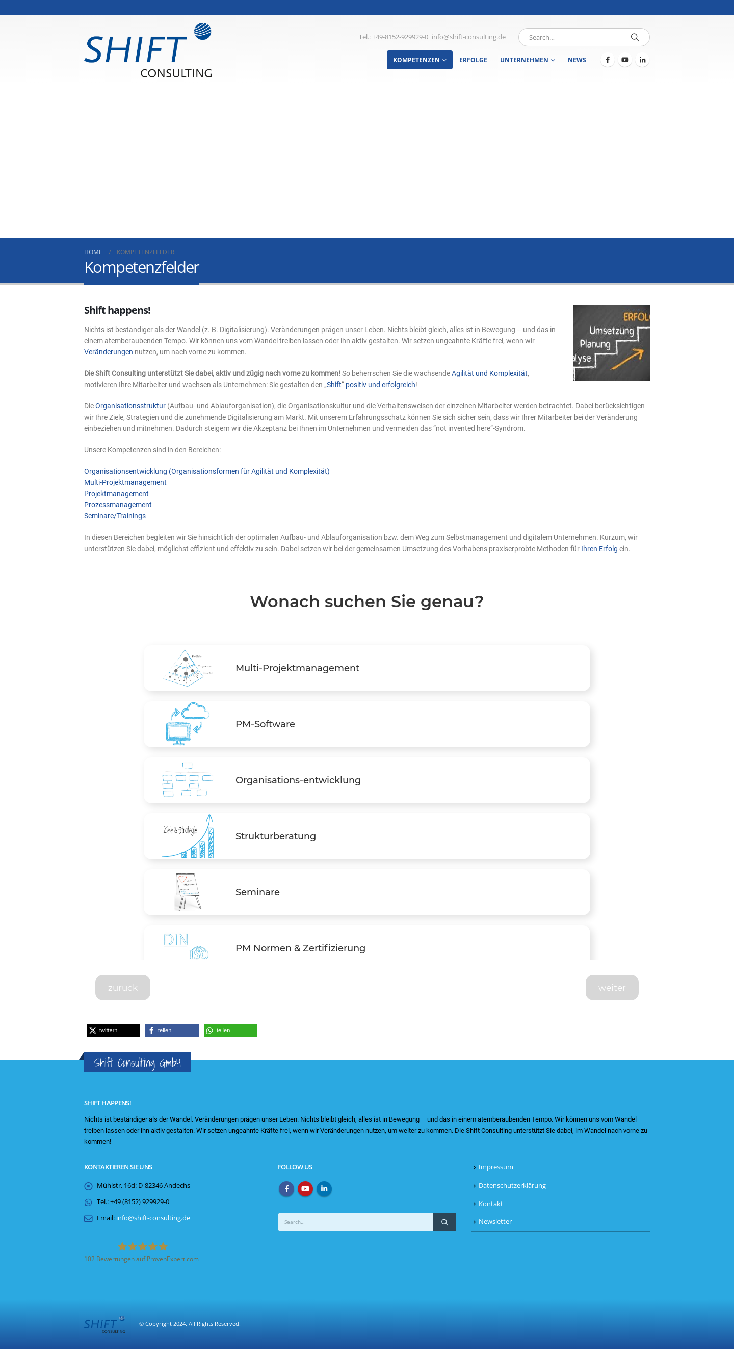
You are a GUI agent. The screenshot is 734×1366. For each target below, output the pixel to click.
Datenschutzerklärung (512, 1202)
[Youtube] (625, 59)
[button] (113, 1047)
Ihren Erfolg (599, 548)
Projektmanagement (116, 493)
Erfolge (473, 60)
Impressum (496, 1184)
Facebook (286, 1205)
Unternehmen (524, 60)
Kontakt (491, 1220)
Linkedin (324, 1205)
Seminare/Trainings (115, 516)
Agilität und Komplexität (490, 373)
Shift (334, 384)
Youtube (305, 1205)
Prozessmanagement (118, 505)
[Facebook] (607, 59)
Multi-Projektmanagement (125, 482)
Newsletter (495, 1238)
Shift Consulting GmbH (137, 1079)
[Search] (635, 37)
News (577, 60)
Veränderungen (108, 352)
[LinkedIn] (642, 59)
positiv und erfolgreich (380, 384)
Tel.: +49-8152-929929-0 (393, 37)
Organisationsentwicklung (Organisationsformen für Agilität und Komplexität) (207, 471)
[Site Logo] (148, 50)
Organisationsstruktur (130, 406)
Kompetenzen (416, 60)
